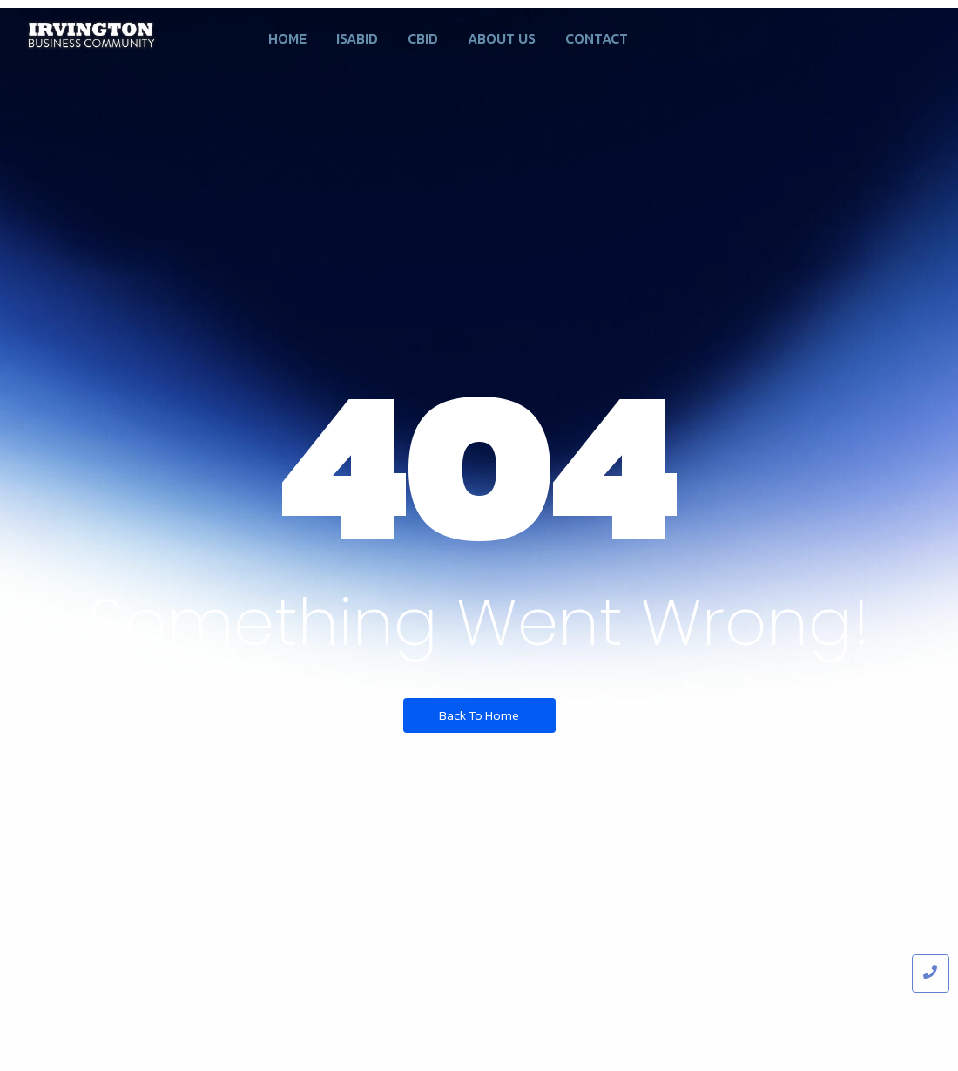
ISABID (357, 38)
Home (287, 38)
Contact (596, 38)
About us (502, 38)
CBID (423, 38)
